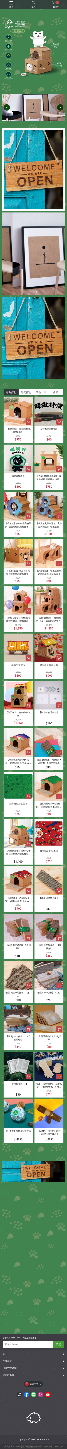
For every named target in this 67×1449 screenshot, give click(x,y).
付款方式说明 (10, 1368)
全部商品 (7, 1361)
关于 (5, 1354)
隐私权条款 (8, 1375)
